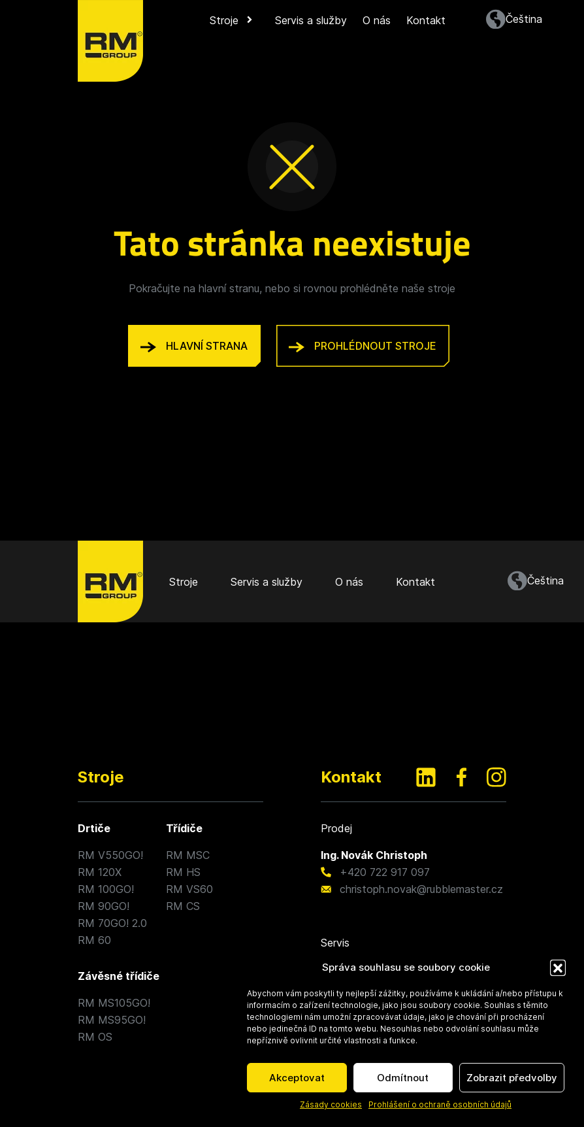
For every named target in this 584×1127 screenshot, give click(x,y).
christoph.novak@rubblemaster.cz (421, 889)
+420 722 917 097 (385, 872)
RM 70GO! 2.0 (112, 923)
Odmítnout (403, 1077)
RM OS (95, 1036)
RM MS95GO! (112, 1019)
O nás (377, 20)
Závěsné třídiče (118, 976)
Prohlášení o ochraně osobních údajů (439, 1104)
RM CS (183, 906)
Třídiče (184, 828)
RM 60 (94, 940)
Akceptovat (297, 1077)
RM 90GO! (103, 906)
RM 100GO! (106, 889)
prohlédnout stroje (362, 345)
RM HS (183, 872)
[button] (557, 967)
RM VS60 (189, 889)
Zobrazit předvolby (511, 1077)
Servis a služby (311, 20)
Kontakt (426, 20)
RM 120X (100, 872)
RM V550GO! (110, 855)
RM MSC (188, 855)
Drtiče (94, 828)
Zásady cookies (331, 1104)
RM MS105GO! (114, 1002)
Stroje (232, 20)
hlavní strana (194, 345)
